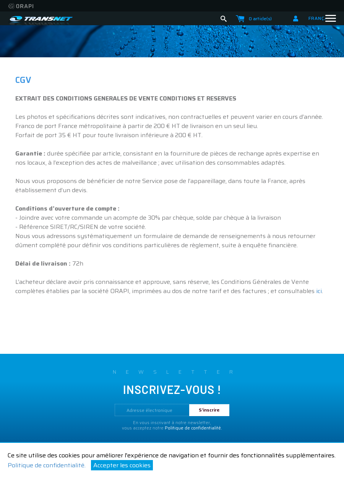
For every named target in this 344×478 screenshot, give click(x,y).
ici (319, 291)
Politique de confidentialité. (47, 465)
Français (322, 18)
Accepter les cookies (122, 465)
